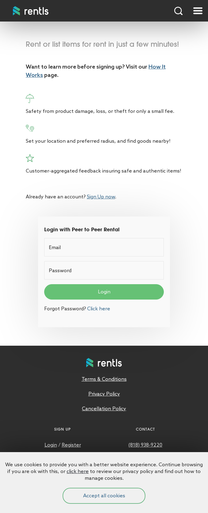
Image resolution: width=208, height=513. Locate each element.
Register (71, 445)
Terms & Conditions (104, 379)
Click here (98, 308)
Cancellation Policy (104, 408)
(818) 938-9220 (145, 445)
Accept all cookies (104, 495)
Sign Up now (101, 196)
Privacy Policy (104, 394)
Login (104, 291)
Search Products (178, 11)
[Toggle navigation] (198, 11)
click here (78, 471)
